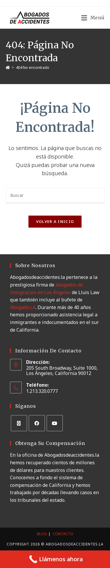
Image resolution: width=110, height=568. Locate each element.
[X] (19, 423)
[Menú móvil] (92, 18)
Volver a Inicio (55, 221)
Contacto (63, 533)
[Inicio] (8, 67)
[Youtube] (55, 423)
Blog (42, 533)
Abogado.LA (22, 307)
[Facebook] (37, 423)
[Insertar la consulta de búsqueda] (55, 196)
